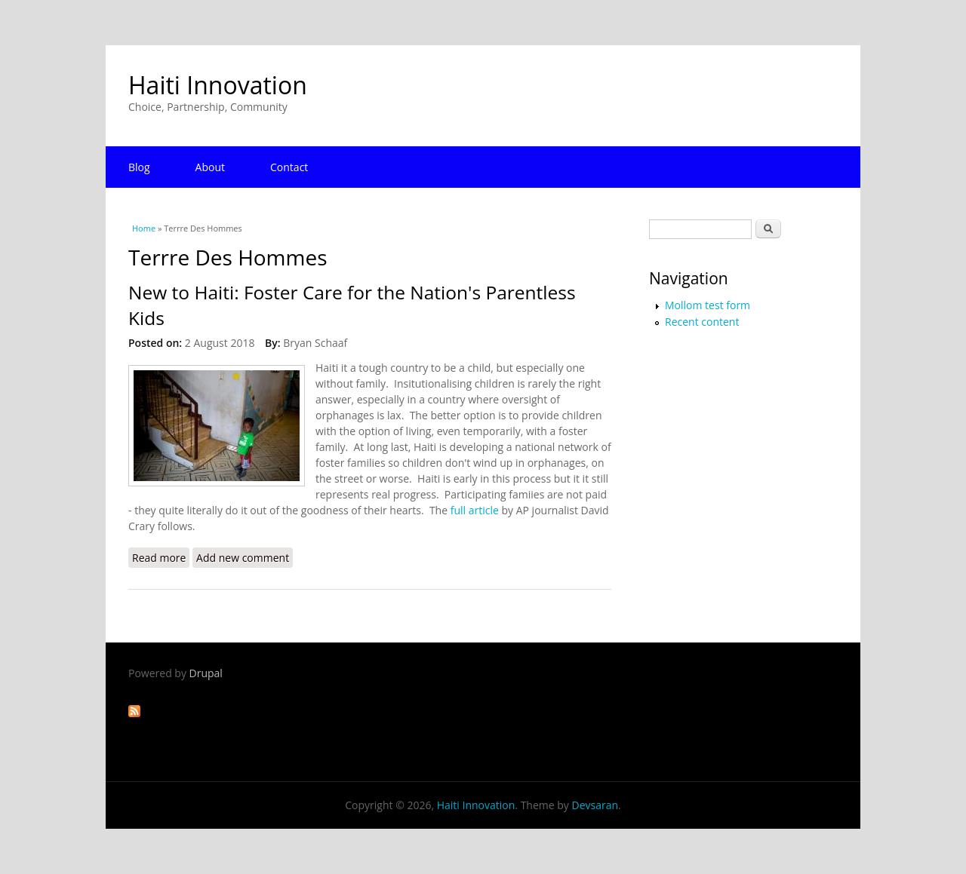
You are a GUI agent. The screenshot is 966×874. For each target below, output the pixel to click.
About (210, 167)
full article (474, 510)
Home (143, 228)
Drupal (206, 673)
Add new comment (242, 557)
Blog (139, 167)
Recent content (702, 321)
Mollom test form (707, 305)
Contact (289, 167)
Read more (160, 557)
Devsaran (594, 805)
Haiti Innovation (217, 85)
